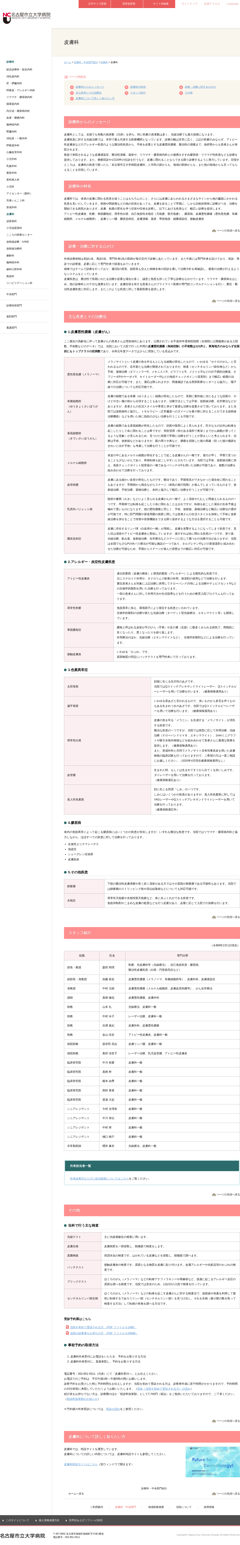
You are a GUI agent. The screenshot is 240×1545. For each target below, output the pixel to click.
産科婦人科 (12, 179)
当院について (191, 18)
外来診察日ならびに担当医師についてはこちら (99, 1178)
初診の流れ (113, 1409)
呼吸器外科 (12, 145)
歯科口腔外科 (14, 269)
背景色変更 (128, 3)
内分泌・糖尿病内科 (18, 110)
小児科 (10, 186)
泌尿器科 (11, 221)
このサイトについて (17, 1520)
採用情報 (224, 18)
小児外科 (11, 158)
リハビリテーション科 (19, 283)
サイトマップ (190, 3)
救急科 (10, 276)
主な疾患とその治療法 (89, 92)
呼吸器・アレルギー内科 (20, 90)
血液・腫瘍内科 (15, 117)
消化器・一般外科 (16, 138)
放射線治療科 (14, 248)
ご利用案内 (94, 18)
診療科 (104, 62)
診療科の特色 (138, 86)
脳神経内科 (12, 124)
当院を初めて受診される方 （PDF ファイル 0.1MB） (103, 1327)
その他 (189, 92)
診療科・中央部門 (127, 18)
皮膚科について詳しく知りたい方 (95, 98)
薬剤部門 (11, 316)
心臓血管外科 (14, 152)
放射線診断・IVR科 (17, 241)
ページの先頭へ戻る (228, 230)
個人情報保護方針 (49, 1520)
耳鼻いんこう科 (15, 200)
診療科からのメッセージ (90, 86)
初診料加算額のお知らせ (82, 1399)
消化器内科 (12, 76)
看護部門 (11, 327)
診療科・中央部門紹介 (86, 62)
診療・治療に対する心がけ (200, 86)
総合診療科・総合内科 (19, 69)
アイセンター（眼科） (19, 193)
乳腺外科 (11, 166)
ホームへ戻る (76, 1493)
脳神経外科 (12, 262)
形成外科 (11, 207)
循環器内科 (12, 103)
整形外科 (11, 172)
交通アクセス (212, 3)
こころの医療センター (19, 234)
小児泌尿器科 (14, 227)
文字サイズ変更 (97, 3)
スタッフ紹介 (138, 92)
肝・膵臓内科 (14, 83)
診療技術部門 (14, 305)
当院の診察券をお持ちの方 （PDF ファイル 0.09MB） (104, 1333)
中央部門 (11, 294)
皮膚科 (10, 214)
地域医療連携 (159, 18)
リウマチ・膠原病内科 (19, 97)
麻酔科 (10, 255)
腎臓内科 (11, 131)
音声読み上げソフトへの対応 (86, 1520)
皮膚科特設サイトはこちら (81, 1464)
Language (233, 3)
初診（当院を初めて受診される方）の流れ (163, 1388)
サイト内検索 (161, 3)
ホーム (67, 62)
